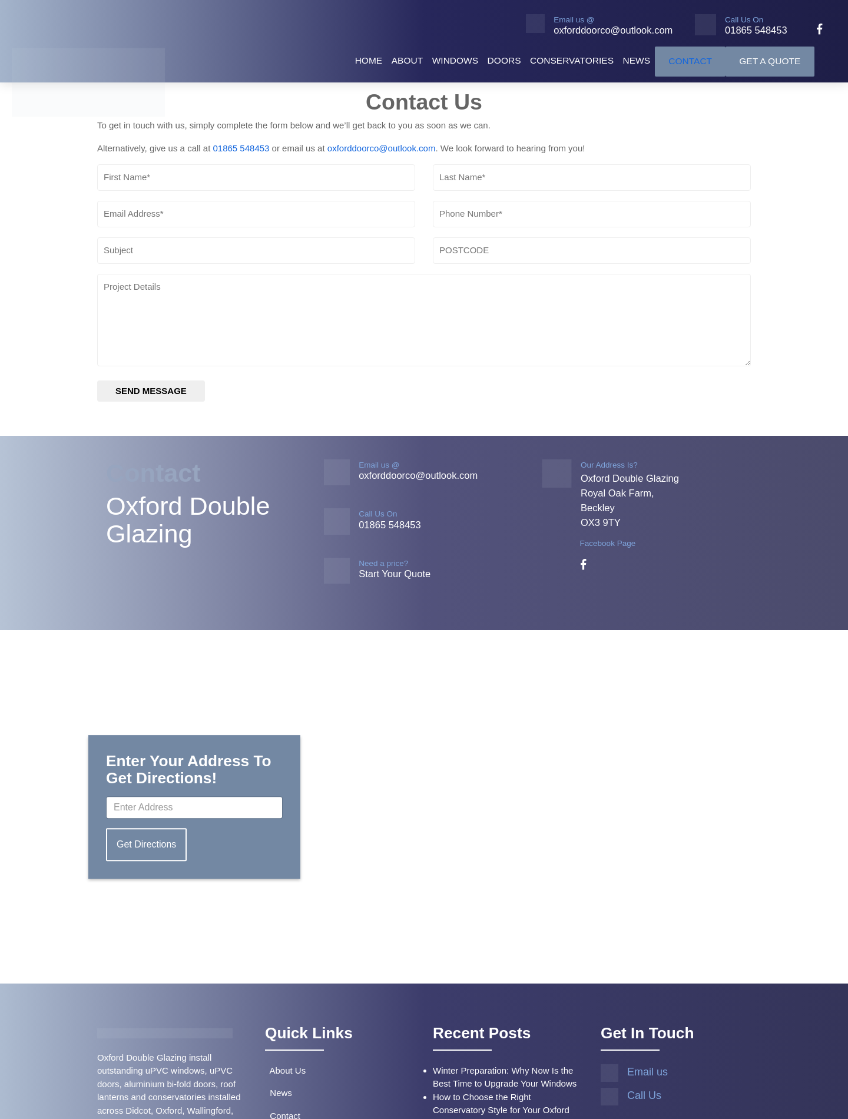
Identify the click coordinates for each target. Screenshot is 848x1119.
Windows (455, 60)
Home (369, 60)
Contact (690, 61)
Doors (504, 60)
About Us (285, 1070)
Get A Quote (769, 61)
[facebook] (815, 30)
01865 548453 (241, 148)
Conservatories (572, 60)
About (407, 60)
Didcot (138, 1110)
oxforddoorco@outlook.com (381, 148)
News (637, 60)
